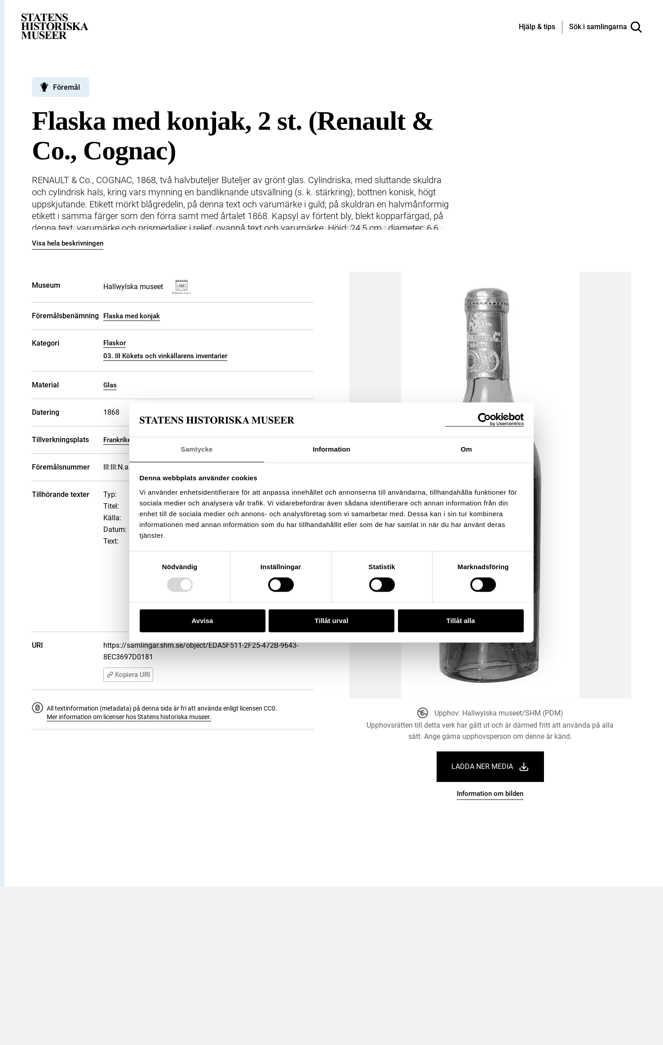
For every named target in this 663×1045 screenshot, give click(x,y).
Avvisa (202, 621)
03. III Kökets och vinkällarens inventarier (165, 356)
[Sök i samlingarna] (605, 27)
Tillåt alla (460, 621)
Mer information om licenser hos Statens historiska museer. (129, 716)
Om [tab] (466, 449)
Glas (110, 385)
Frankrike (117, 440)
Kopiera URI (128, 675)
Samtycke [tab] (197, 449)
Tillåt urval (332, 621)
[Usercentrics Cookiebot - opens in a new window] (484, 419)
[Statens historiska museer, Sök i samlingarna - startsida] (54, 25)
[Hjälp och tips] (537, 27)
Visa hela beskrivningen (67, 243)
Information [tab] (331, 449)
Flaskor (114, 343)
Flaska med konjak (131, 316)
